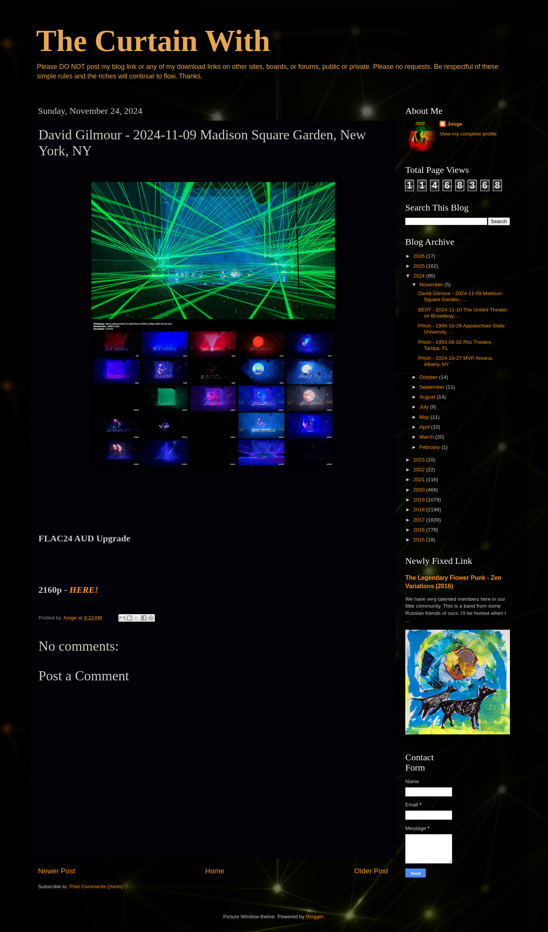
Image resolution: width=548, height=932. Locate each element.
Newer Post (56, 871)
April (425, 427)
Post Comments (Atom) (96, 886)
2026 (419, 256)
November (431, 284)
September (432, 387)
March (427, 437)
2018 (419, 509)
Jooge (454, 124)
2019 (419, 500)
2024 (419, 276)
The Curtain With (153, 40)
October (429, 377)
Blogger (314, 916)
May (424, 417)
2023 (419, 460)
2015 (419, 540)
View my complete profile (468, 134)
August (428, 397)
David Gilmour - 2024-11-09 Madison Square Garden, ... (460, 296)
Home (214, 871)
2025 (419, 266)
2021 (419, 479)
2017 (419, 520)
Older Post (371, 871)
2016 (419, 530)
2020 (419, 490)
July (424, 407)
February (430, 447)
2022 (419, 469)
